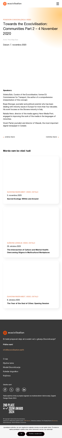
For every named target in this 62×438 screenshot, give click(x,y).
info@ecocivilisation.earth (13, 350)
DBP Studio (27, 420)
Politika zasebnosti (35, 434)
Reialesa (54, 420)
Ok (21, 434)
